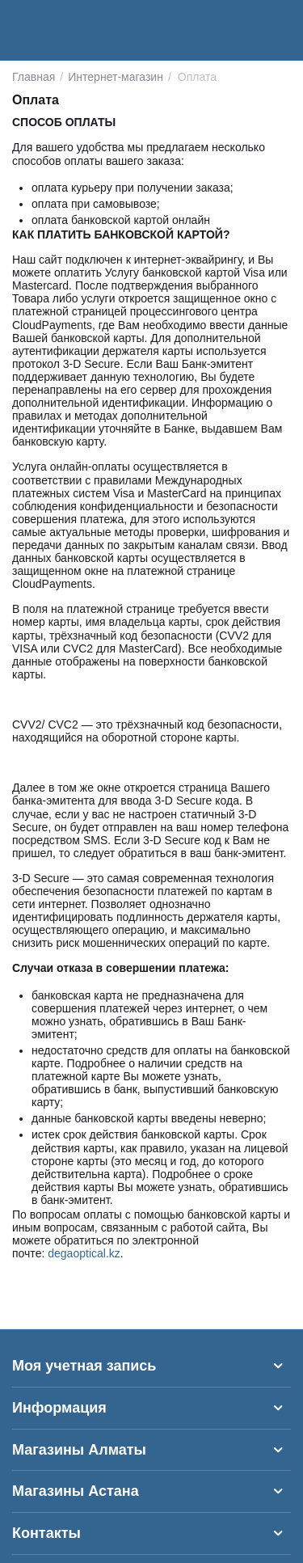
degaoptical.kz (84, 1253)
